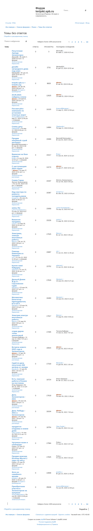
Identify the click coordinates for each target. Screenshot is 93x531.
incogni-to (15, 198)
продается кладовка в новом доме (20, 429)
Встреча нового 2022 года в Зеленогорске (19, 349)
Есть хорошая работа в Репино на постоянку (19, 381)
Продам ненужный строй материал (19, 140)
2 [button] (72, 42)
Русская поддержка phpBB (47, 522)
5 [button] (81, 42)
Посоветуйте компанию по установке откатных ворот (19, 112)
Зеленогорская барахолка (17, 62)
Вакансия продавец (16, 221)
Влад (13, 158)
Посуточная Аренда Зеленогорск (17, 53)
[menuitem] (14, 23)
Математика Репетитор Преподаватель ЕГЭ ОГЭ (19, 300)
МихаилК (15, 369)
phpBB (43, 519)
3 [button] (75, 42)
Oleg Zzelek (16, 432)
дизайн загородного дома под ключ (20, 69)
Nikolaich (15, 287)
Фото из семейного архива (16, 474)
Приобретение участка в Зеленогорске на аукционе (19, 489)
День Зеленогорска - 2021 (18, 397)
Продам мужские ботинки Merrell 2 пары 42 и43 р (19, 458)
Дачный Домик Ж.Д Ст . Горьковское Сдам (18, 282)
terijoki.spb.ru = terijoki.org (19, 84)
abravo (14, 86)
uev (13, 257)
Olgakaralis (15, 128)
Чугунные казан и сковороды (20, 443)
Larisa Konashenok (18, 210)
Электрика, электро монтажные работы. (17, 236)
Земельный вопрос (18, 499)
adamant (15, 269)
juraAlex (14, 478)
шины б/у (16, 208)
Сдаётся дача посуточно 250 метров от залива (20, 365)
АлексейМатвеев (18, 117)
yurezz (14, 223)
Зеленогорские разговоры (17, 176)
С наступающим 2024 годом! (19, 167)
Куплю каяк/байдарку (17, 267)
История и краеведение (18, 90)
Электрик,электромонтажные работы (20, 317)
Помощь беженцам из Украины (17, 253)
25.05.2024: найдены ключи (19, 96)
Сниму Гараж (18, 180)
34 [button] (87, 42)
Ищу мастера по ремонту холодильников (19, 194)
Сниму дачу (17, 127)
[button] (64, 42)
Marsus (14, 241)
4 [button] (78, 42)
